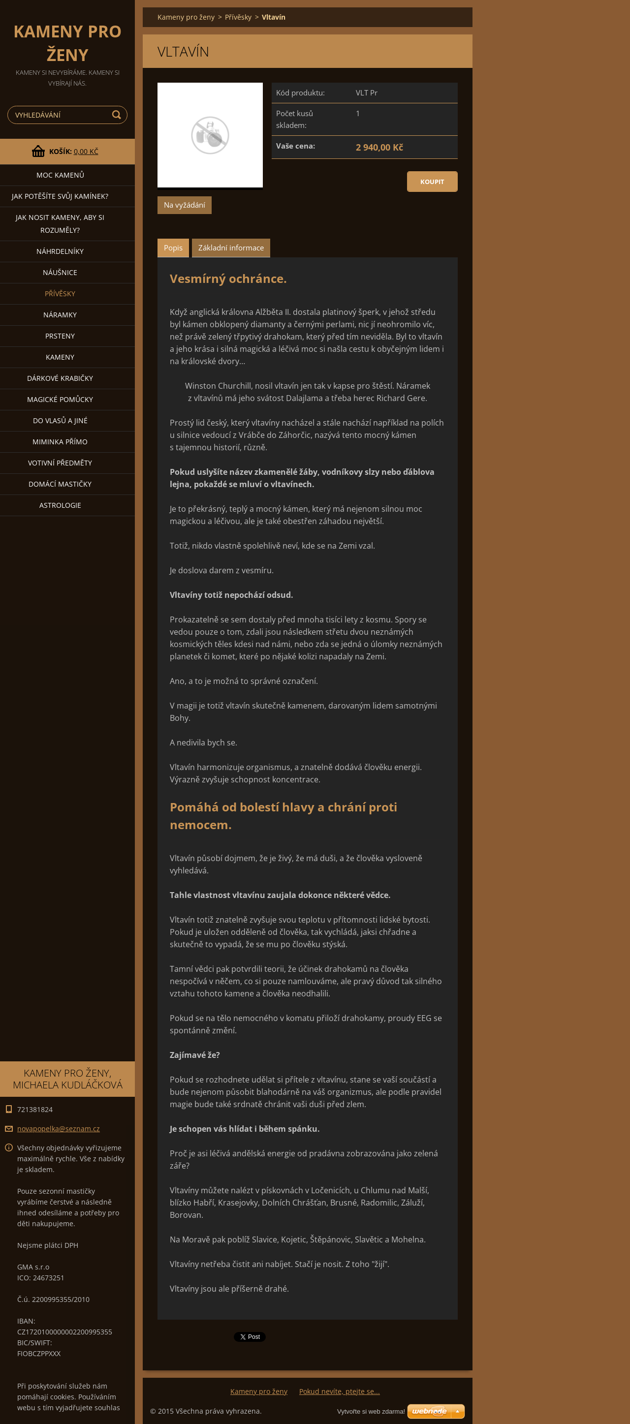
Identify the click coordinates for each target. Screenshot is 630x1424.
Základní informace (231, 247)
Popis (173, 247)
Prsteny (60, 336)
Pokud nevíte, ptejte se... (339, 1391)
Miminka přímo (60, 441)
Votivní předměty (60, 462)
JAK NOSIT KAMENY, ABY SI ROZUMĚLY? (60, 224)
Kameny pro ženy (186, 17)
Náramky (60, 314)
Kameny (60, 357)
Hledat (118, 115)
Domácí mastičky (60, 484)
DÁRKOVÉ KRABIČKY (60, 378)
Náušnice (60, 272)
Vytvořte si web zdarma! (371, 1411)
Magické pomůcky (60, 399)
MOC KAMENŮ (60, 175)
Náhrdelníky (60, 251)
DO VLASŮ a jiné (60, 420)
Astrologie (60, 505)
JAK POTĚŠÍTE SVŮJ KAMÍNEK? (60, 196)
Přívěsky (60, 293)
